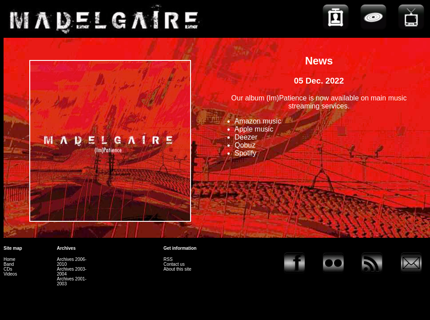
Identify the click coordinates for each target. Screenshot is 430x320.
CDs (8, 269)
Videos (10, 274)
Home (10, 259)
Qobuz (245, 145)
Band (9, 264)
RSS (168, 259)
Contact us (174, 264)
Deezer (246, 137)
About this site (177, 269)
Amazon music (258, 121)
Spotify (245, 153)
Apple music (254, 129)
